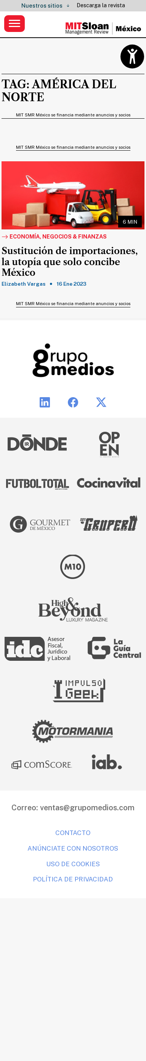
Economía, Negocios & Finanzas (54, 237)
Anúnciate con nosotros (72, 848)
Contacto (72, 833)
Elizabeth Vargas (23, 284)
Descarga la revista (101, 5)
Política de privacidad (73, 879)
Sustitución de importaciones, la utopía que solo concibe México (70, 262)
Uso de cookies (73, 864)
